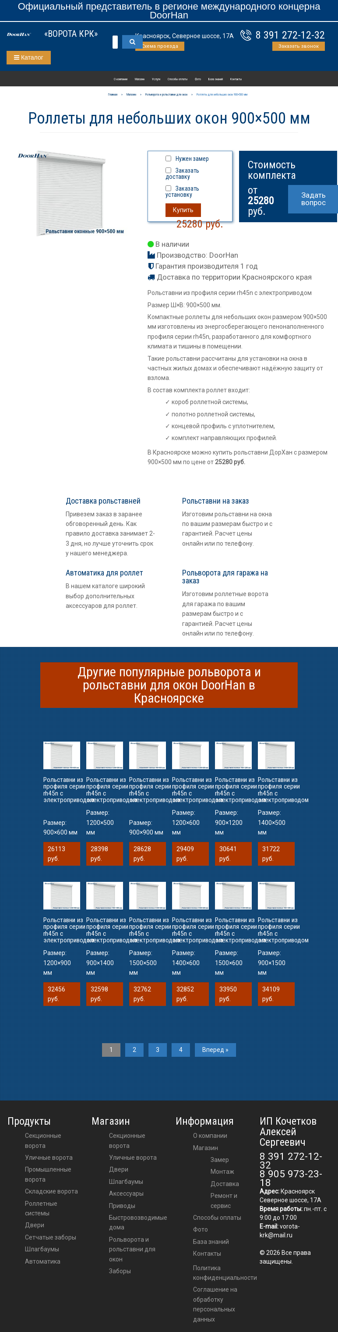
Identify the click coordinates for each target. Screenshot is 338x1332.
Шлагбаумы (42, 1249)
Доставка (225, 1183)
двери (118, 1169)
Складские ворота (51, 1191)
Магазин (139, 79)
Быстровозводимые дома (138, 1222)
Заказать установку (182, 191)
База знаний (215, 79)
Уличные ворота (49, 1157)
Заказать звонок (298, 46)
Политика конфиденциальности (225, 1273)
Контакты (236, 79)
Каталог (28, 57)
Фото (198, 79)
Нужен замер (192, 159)
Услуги (156, 79)
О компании (120, 79)
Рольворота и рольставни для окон (132, 1249)
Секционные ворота (43, 1140)
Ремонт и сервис (224, 1200)
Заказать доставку (182, 173)
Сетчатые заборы (50, 1237)
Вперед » (215, 1049)
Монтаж (222, 1171)
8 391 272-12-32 (290, 35)
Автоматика (42, 1261)
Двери (34, 1225)
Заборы (120, 1271)
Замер (220, 1159)
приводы (122, 1205)
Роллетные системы (41, 1208)
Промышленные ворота (48, 1174)
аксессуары (126, 1193)
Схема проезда (159, 46)
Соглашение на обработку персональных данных (215, 1304)
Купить (183, 209)
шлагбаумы (126, 1181)
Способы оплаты (177, 79)
